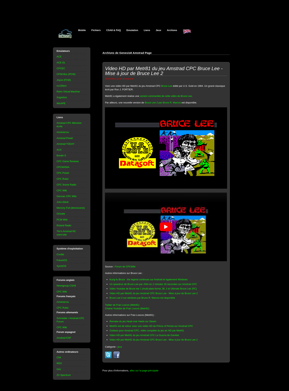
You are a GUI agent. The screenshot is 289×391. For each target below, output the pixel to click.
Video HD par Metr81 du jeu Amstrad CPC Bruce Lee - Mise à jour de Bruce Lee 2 (153, 293)
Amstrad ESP (64, 337)
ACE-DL (61, 62)
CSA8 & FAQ (113, 30)
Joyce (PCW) (64, 80)
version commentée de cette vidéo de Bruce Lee (166, 96)
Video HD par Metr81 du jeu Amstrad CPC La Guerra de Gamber (144, 335)
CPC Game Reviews (68, 161)
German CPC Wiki (67, 196)
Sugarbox (62, 97)
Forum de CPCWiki (125, 266)
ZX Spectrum (64, 375)
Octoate (61, 213)
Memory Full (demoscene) (71, 207)
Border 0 (61, 155)
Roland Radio (64, 225)
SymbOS (61, 266)
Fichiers (96, 30)
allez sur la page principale (144, 370)
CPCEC (61, 68)
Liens (147, 30)
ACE (59, 56)
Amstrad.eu (63, 132)
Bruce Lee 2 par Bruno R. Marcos (163, 102)
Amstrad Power (65, 138)
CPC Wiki (62, 190)
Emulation (132, 30)
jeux (119, 346)
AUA (59, 149)
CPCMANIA (63, 167)
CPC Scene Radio (66, 184)
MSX (59, 363)
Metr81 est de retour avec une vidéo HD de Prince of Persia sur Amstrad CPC (151, 326)
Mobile (82, 30)
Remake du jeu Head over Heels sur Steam (132, 321)
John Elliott (62, 202)
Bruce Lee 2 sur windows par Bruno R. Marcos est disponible (142, 297)
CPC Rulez (63, 178)
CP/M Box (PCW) (66, 74)
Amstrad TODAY (65, 143)
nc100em (62, 85)
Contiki (60, 254)
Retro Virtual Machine (68, 91)
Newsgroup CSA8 (66, 285)
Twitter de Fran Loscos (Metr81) (122, 304)
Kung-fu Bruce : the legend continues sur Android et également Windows (148, 279)
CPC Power (63, 172)
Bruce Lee (166, 86)
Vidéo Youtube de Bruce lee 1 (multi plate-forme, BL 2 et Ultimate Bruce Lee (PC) (153, 288)
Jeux (158, 30)
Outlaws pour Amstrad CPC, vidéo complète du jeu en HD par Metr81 (146, 330)
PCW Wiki (62, 219)
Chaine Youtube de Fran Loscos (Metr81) (127, 308)
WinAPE (61, 103)
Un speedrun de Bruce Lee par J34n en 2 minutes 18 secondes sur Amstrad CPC (153, 284)
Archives (172, 30)
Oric (59, 369)
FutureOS (62, 260)
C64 (59, 357)
